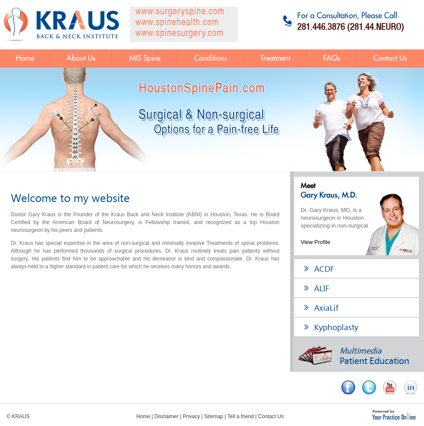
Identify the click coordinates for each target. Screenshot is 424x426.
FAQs (331, 58)
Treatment (275, 58)
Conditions (210, 58)
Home (25, 58)
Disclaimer (166, 416)
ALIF (321, 287)
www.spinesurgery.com (179, 33)
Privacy (191, 416)
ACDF (324, 268)
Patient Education (353, 356)
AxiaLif (326, 307)
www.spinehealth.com (177, 22)
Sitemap (213, 416)
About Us (81, 58)
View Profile (315, 242)
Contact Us (390, 58)
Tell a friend (240, 416)
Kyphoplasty (336, 326)
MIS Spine (145, 58)
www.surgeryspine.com (180, 11)
